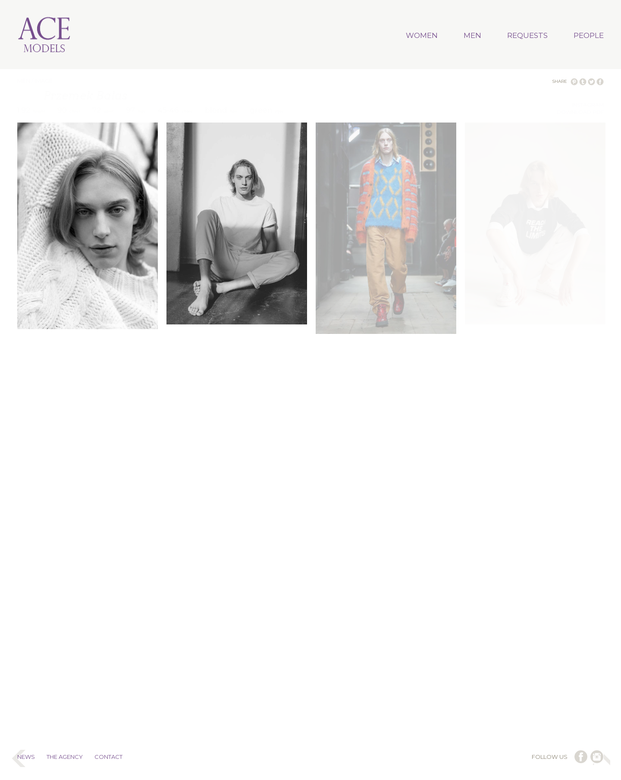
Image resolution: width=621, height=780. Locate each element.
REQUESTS (527, 35)
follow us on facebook (581, 757)
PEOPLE (589, 35)
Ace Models (44, 35)
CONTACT (108, 756)
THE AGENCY (65, 756)
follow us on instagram (597, 757)
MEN (472, 35)
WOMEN (422, 35)
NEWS (26, 756)
